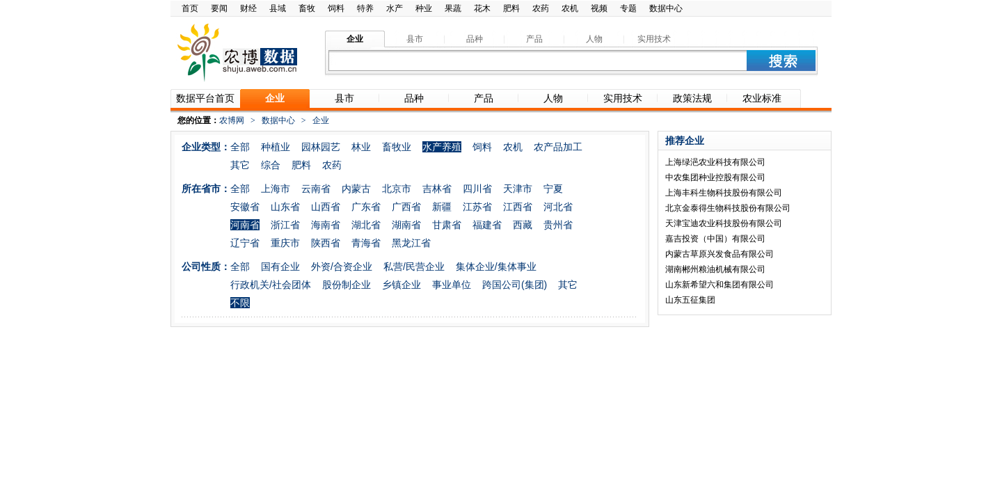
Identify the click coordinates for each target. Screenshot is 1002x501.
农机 (570, 8)
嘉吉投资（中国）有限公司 (715, 239)
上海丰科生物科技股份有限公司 (723, 193)
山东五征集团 (690, 300)
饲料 (336, 8)
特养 (365, 8)
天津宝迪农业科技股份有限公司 (723, 223)
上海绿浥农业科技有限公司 (715, 162)
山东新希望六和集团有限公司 (719, 284)
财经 (248, 8)
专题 (628, 8)
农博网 (231, 120)
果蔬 (453, 8)
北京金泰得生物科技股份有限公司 (727, 208)
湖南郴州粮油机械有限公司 (715, 269)
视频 (599, 8)
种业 (423, 8)
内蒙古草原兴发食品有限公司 (719, 254)
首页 (190, 8)
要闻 (219, 8)
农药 (540, 8)
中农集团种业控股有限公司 (715, 177)
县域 (277, 8)
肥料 (511, 8)
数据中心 (666, 8)
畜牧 (307, 8)
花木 (482, 8)
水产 (394, 8)
